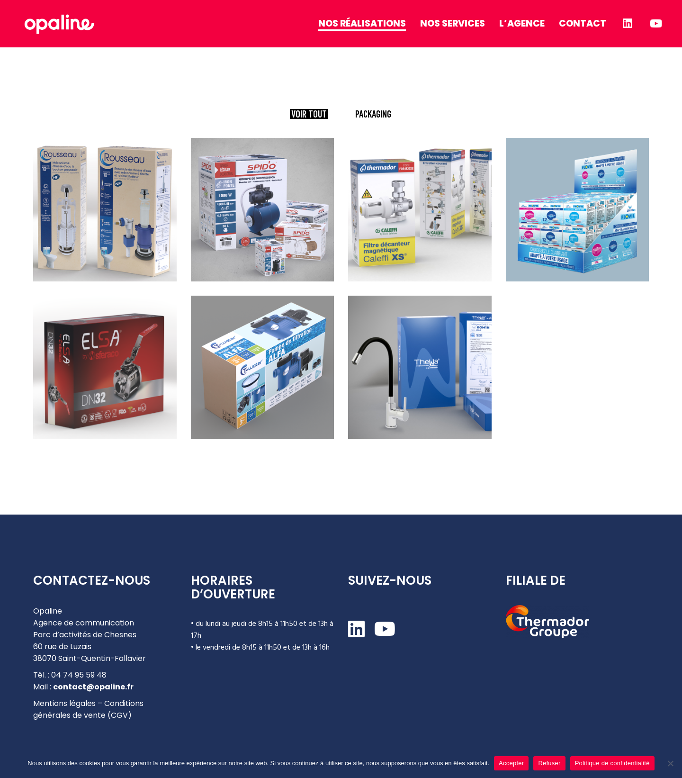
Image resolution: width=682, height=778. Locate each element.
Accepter (511, 763)
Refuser (549, 763)
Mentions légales (64, 703)
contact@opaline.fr (93, 686)
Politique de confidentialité (612, 763)
